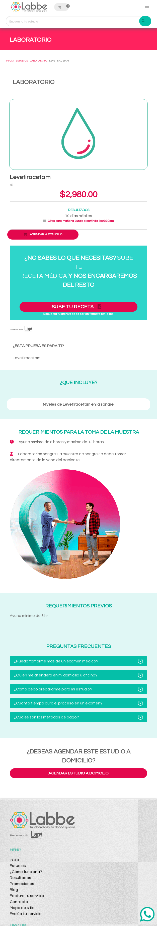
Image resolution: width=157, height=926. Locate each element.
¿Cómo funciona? (26, 872)
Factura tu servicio (27, 896)
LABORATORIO (38, 61)
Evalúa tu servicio (26, 914)
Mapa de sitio (22, 908)
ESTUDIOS (22, 61)
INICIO (10, 61)
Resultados (20, 878)
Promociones (22, 884)
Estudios (18, 866)
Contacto (19, 902)
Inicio (14, 860)
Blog (14, 890)
